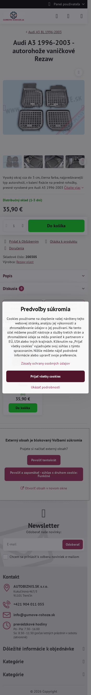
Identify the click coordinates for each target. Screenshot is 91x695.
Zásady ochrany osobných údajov (45, 363)
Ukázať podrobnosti (45, 387)
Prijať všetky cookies (45, 376)
